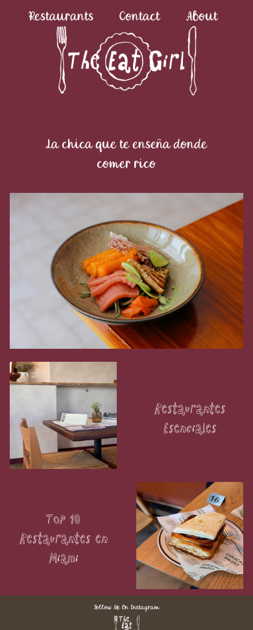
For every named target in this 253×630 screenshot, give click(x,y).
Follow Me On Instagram (127, 607)
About (202, 16)
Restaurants (61, 16)
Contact (139, 16)
